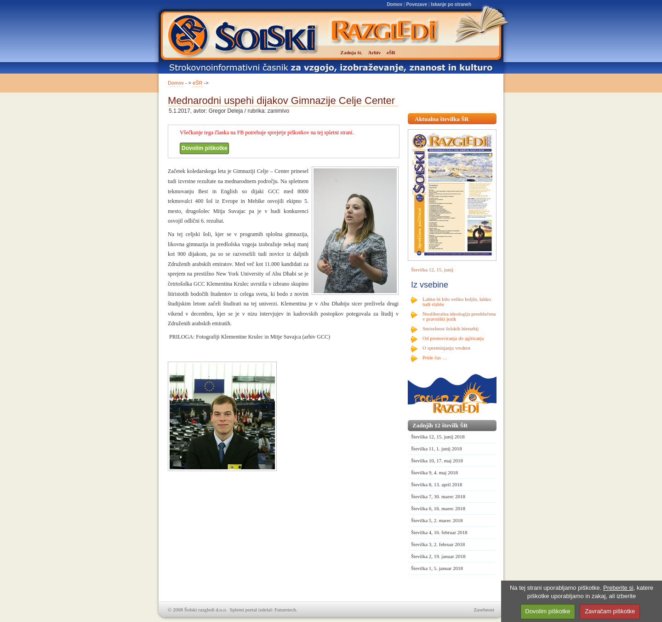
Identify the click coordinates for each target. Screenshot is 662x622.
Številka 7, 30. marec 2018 (438, 496)
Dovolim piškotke (204, 148)
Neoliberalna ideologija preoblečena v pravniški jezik (459, 316)
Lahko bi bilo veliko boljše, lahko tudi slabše (456, 301)
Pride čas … (434, 357)
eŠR (197, 83)
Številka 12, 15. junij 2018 (438, 436)
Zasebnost (484, 609)
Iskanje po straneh (451, 4)
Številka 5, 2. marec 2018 (436, 520)
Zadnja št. (351, 52)
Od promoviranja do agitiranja (453, 338)
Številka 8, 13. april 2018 (436, 484)
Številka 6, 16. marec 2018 (438, 508)
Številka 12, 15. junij (432, 269)
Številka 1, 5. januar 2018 (437, 568)
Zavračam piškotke (610, 611)
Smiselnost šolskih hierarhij (450, 328)
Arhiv (374, 52)
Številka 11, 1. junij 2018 (436, 448)
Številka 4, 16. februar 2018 (439, 532)
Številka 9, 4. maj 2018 (434, 472)
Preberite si (618, 587)
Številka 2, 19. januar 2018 (438, 556)
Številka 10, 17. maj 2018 (437, 460)
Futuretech (285, 609)
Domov (394, 4)
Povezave (416, 4)
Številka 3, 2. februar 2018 (438, 544)
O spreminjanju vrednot (446, 348)
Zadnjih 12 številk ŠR (440, 425)
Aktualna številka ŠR (442, 118)
